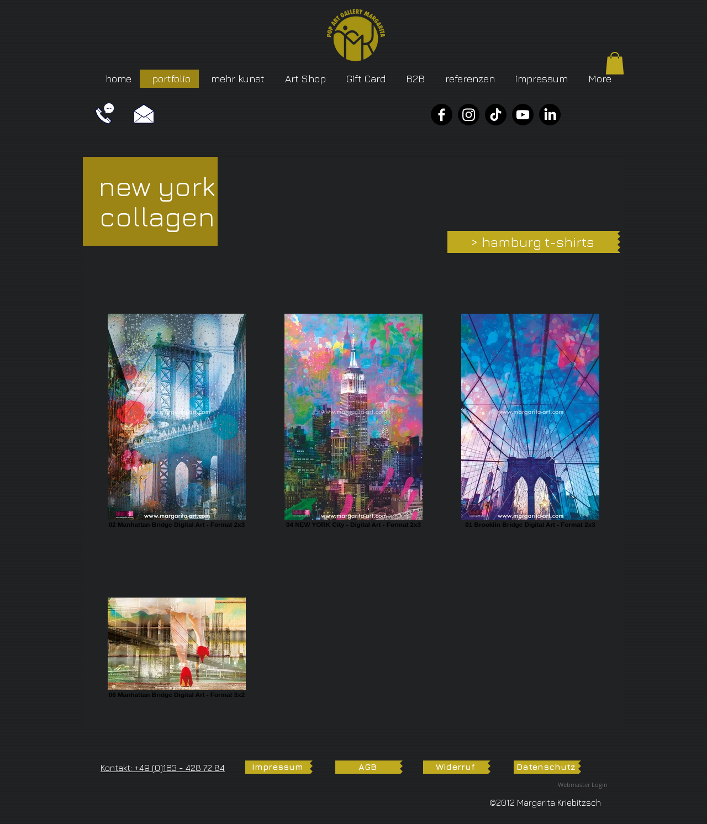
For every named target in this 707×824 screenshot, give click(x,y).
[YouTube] (523, 114)
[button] (614, 63)
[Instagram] (468, 114)
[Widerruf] (455, 767)
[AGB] (367, 767)
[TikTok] (495, 114)
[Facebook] (441, 114)
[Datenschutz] (546, 767)
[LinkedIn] (550, 114)
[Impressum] (277, 767)
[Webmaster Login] (583, 785)
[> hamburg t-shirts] (532, 242)
